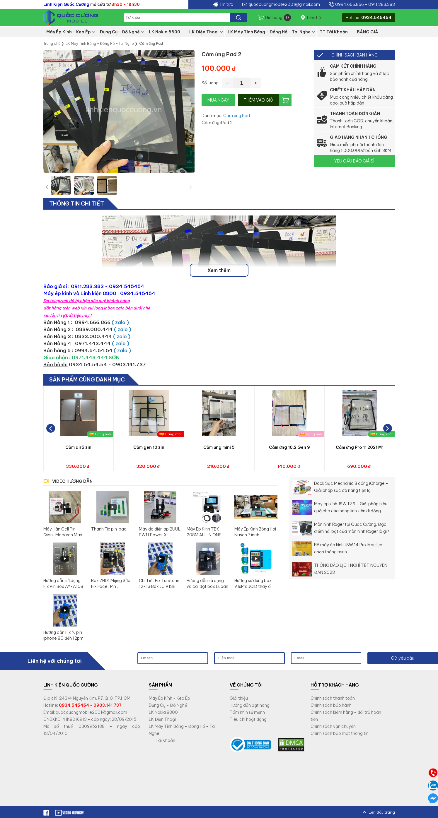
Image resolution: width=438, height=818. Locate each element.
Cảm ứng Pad (236, 115)
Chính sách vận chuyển (333, 726)
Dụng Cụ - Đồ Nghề (120, 32)
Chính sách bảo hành (331, 705)
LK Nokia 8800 (164, 32)
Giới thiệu (239, 698)
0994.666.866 (349, 4)
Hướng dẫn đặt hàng (250, 705)
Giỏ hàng (278, 17)
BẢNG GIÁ (367, 32)
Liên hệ (314, 17)
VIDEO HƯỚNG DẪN (72, 481)
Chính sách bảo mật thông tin (340, 733)
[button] (191, 187)
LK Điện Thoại (204, 32)
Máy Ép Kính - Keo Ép (68, 32)
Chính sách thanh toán (333, 698)
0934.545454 (376, 17)
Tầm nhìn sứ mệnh (247, 712)
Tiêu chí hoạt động (248, 719)
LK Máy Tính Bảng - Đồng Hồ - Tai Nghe (269, 32)
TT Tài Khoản (334, 32)
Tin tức (226, 4)
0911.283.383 (381, 4)
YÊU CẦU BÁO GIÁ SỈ (354, 161)
